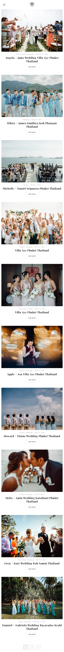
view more (32, 67)
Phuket (23, 54)
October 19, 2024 (42, 54)
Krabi (21, 622)
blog (17, 54)
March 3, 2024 (36, 119)
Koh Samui (23, 309)
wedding (30, 54)
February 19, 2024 (39, 622)
